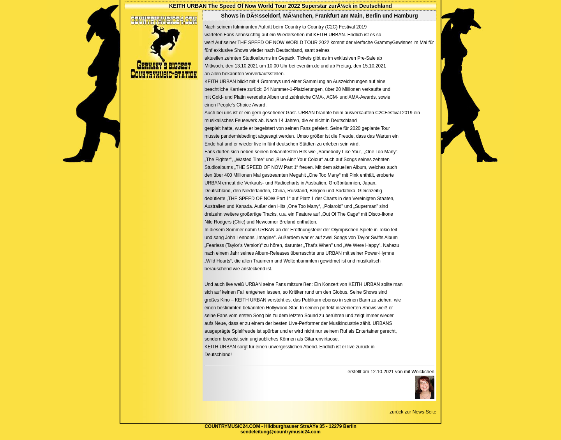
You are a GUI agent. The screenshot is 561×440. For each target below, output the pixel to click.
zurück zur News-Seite (413, 412)
